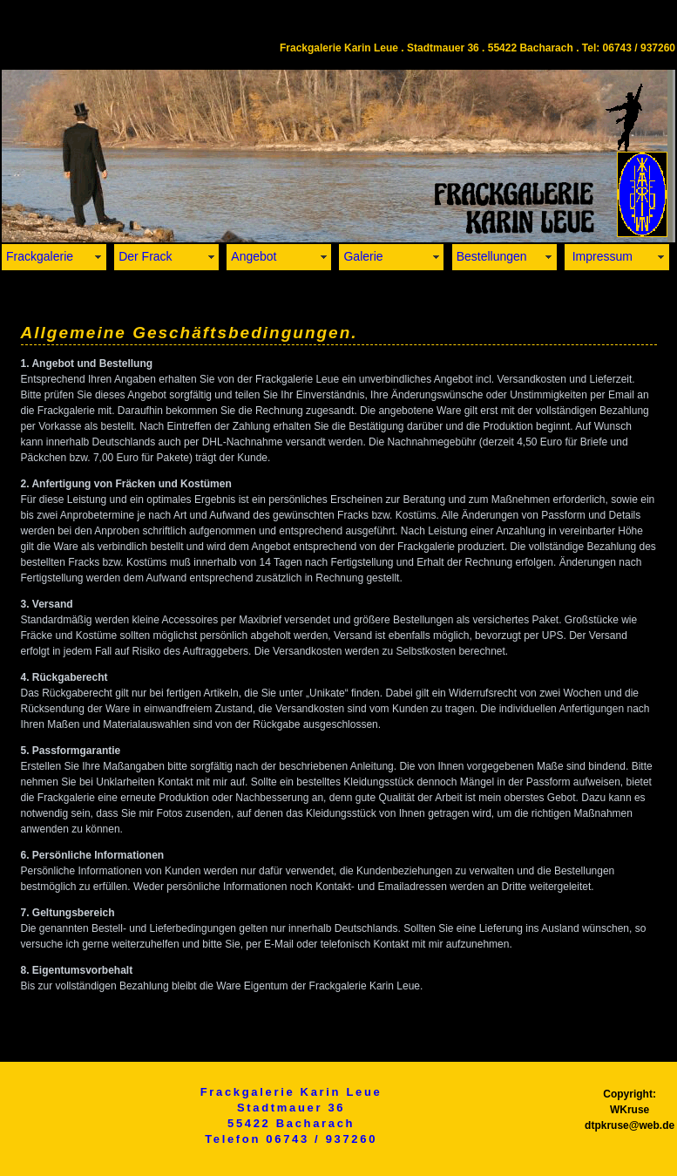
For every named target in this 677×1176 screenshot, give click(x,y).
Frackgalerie (39, 256)
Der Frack (145, 256)
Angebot (253, 256)
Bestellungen (492, 256)
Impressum (601, 256)
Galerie (363, 256)
